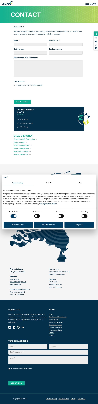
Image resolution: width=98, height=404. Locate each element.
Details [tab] (49, 183)
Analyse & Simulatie (55, 327)
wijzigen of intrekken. (48, 204)
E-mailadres (54, 40)
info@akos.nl (24, 119)
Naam (17, 40)
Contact (51, 335)
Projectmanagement (21, 148)
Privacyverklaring (51, 399)
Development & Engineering (24, 139)
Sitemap (73, 399)
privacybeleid (37, 85)
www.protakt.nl (15, 284)
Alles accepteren (18, 225)
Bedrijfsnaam (19, 49)
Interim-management (56, 322)
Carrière (51, 333)
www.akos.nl (14, 279)
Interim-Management (21, 145)
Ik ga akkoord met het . (29, 85)
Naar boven (81, 399)
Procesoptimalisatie (21, 154)
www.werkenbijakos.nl (18, 282)
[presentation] (30, 92)
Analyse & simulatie (21, 151)
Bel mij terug (24, 127)
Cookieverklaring (64, 399)
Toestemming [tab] (17, 183)
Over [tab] (80, 183)
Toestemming (20, 81)
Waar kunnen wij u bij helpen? (26, 57)
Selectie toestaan (48, 225)
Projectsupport (19, 142)
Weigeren (79, 225)
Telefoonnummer (55, 49)
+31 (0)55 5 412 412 (26, 123)
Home (15, 26)
